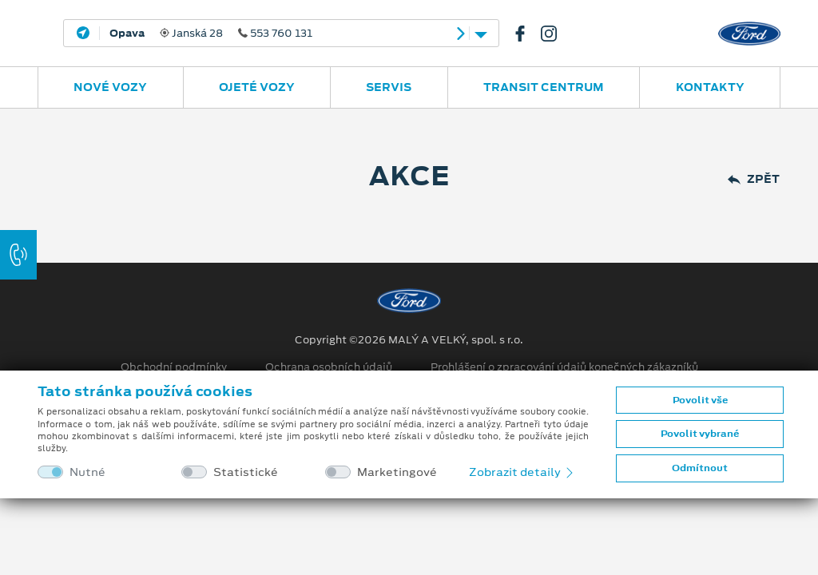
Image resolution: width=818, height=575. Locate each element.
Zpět (754, 179)
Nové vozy (110, 87)
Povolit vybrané (700, 433)
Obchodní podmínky (174, 367)
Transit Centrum (543, 87)
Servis (388, 87)
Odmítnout (700, 468)
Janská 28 (210, 33)
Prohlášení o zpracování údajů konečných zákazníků (564, 367)
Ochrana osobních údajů (328, 367)
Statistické (245, 472)
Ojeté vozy (257, 87)
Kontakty (710, 87)
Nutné (87, 472)
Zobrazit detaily (522, 472)
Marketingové (397, 472)
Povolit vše (700, 400)
